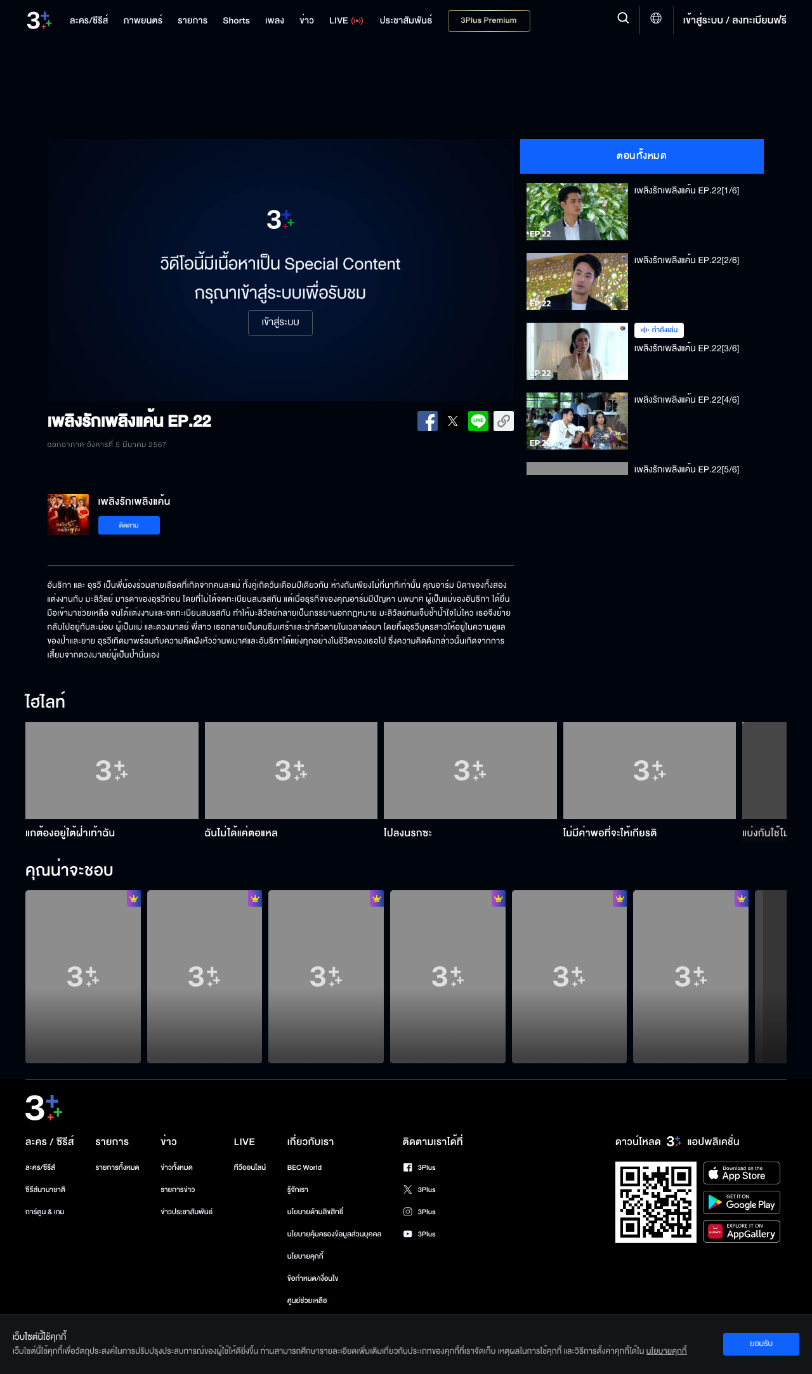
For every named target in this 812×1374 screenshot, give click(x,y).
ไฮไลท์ (45, 703)
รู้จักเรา (297, 1190)
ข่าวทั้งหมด (176, 1168)
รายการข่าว (177, 1190)
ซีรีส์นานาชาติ (45, 1190)
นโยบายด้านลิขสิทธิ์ (315, 1212)
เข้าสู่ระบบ (280, 322)
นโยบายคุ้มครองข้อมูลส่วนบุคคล (334, 1234)
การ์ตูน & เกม (45, 1212)
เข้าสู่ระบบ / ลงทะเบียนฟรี (735, 20)
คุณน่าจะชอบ (69, 871)
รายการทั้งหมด (117, 1168)
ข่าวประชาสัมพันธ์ (186, 1212)
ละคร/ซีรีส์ (40, 1168)
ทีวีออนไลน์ (250, 1168)
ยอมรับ (761, 1343)
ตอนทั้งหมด (642, 156)
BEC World (304, 1168)
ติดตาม (129, 525)
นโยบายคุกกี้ (305, 1256)
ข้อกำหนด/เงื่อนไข (313, 1279)
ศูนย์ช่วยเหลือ (307, 1301)
